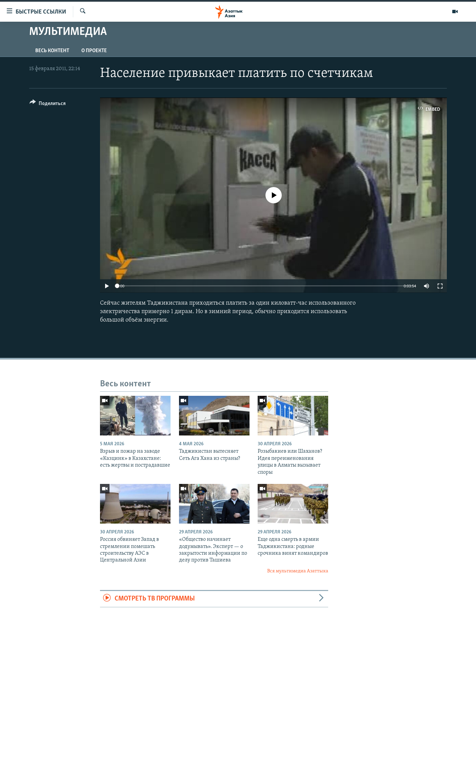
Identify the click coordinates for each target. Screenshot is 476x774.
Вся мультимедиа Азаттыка (297, 571)
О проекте (94, 51)
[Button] (47, 104)
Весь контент (52, 51)
